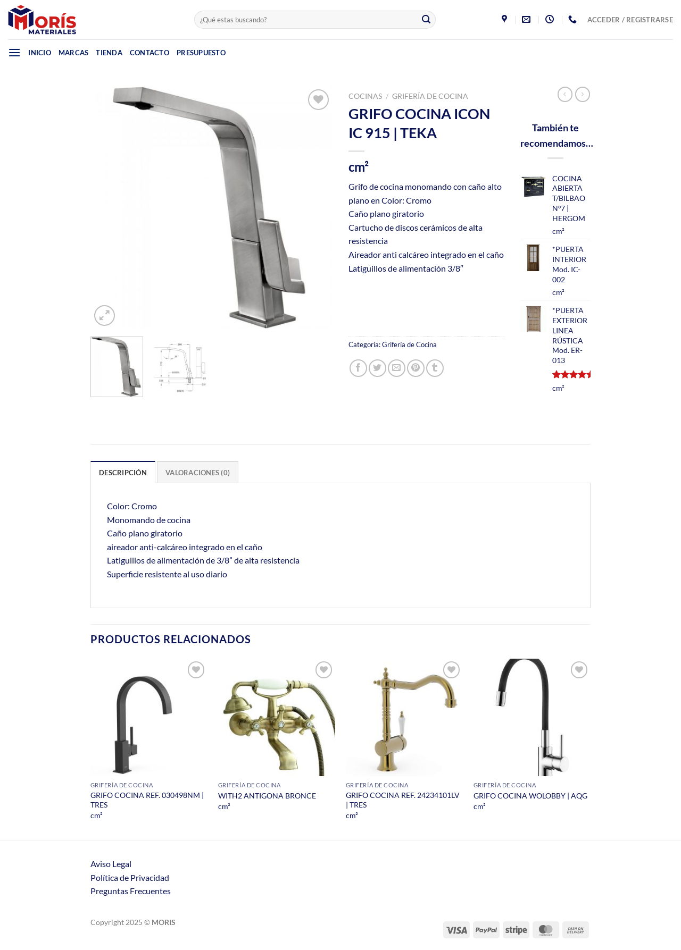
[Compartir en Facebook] (358, 368)
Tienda (109, 52)
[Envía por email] (396, 368)
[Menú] (14, 52)
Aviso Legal (110, 864)
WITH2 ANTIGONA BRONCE (267, 795)
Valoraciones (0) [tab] (197, 472)
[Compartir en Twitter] (377, 368)
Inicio (39, 52)
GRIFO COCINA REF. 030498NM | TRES (147, 800)
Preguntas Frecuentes (130, 891)
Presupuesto (201, 52)
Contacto (149, 52)
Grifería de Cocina (430, 96)
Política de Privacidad (129, 877)
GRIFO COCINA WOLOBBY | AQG (530, 795)
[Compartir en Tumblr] (435, 368)
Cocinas (365, 96)
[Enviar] (426, 20)
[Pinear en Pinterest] (416, 368)
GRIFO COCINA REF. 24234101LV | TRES (403, 800)
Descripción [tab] (123, 472)
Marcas (74, 52)
